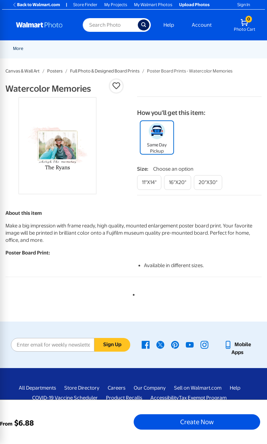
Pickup (103, 48)
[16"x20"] (177, 182)
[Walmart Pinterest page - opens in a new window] (175, 344)
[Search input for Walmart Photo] (110, 25)
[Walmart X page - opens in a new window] (160, 344)
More (198, 48)
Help (168, 25)
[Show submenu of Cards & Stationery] (185, 48)
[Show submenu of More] (207, 48)
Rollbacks (20, 48)
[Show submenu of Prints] (137, 48)
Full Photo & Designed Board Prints (104, 71)
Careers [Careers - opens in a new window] (116, 388)
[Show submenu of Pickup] (113, 48)
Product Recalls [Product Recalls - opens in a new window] (124, 398)
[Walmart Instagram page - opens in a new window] (204, 344)
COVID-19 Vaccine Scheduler (65, 398)
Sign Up (112, 344)
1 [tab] (132, 293)
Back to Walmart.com (36, 4)
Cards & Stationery (163, 48)
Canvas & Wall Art (22, 71)
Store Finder (85, 4)
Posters (55, 71)
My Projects (115, 4)
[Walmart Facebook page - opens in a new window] (146, 344)
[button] (116, 85)
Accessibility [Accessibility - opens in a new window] (164, 398)
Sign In (243, 4)
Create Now (197, 422)
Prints (128, 48)
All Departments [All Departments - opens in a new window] (37, 388)
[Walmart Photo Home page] (42, 24)
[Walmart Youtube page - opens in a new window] (190, 344)
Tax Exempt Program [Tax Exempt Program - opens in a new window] (203, 398)
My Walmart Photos (153, 4)
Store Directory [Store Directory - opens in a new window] (81, 388)
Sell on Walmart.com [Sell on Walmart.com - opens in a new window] (198, 388)
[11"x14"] (149, 182)
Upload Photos (194, 4)
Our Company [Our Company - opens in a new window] (150, 388)
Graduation (77, 48)
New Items (48, 48)
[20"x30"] (208, 182)
